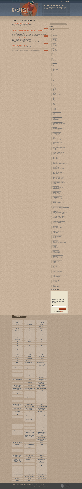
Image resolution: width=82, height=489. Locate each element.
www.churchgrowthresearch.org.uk (59, 272)
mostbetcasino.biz (29, 430)
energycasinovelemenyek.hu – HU (59, 152)
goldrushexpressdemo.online (58, 178)
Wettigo (54, 267)
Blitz (53, 124)
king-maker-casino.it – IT (57, 191)
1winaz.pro (54, 60)
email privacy (62, 311)
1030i (53, 44)
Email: (53, 305)
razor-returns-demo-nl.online (57, 235)
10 (29, 322)
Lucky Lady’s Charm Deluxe (57, 196)
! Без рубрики (29, 320)
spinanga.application (56, 252)
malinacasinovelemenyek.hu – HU (58, 202)
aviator (54, 104)
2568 (53, 70)
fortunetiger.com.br (56, 167)
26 (41, 339)
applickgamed (29, 352)
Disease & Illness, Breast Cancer (17, 389)
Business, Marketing (56, 133)
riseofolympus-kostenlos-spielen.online (59, 242)
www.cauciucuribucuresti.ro (57, 271)
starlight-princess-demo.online (58, 255)
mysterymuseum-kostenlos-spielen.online (60, 212)
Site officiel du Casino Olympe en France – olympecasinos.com (17, 460)
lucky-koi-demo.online (56, 197)
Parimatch (41, 442)
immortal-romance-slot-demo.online (59, 182)
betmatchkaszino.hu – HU (57, 115)
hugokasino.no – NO (56, 179)
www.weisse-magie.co (56, 280)
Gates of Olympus (56, 171)
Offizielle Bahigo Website (57, 222)
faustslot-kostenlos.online (57, 159)
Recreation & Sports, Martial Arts (58, 238)
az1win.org (54, 109)
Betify (54, 114)
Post (17, 446)
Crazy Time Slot (55, 144)
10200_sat (54, 39)
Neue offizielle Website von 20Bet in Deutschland (41, 433)
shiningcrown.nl (55, 247)
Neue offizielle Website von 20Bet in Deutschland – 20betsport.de (29, 436)
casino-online (55, 138)
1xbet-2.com (55, 61)
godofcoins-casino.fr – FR (57, 176)
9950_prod (54, 93)
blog (53, 125)
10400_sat (54, 46)
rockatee (27, 486)
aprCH (54, 99)
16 (41, 332)
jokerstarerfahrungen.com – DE (58, 187)
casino (54, 137)
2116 (53, 68)
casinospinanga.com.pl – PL (57, 142)
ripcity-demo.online (56, 241)
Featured (54, 161)
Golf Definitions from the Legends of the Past (25, 484)
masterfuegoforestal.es (57, 203)
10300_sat (54, 43)
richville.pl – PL (55, 240)
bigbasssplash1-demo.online (58, 122)
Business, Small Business (57, 134)
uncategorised (55, 263)
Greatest (20, 10)
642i (53, 79)
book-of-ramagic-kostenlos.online (58, 129)
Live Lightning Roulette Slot (57, 193)
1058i (53, 48)
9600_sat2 (54, 85)
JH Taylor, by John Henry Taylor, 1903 (21, 25)
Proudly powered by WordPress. (42, 486)
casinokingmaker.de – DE (57, 139)
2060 (53, 65)
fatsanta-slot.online (56, 158)
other (53, 223)
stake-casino (55, 253)
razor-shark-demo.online (57, 236)
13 (41, 330)
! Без (53, 31)
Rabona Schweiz (55, 232)
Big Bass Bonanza (56, 119)
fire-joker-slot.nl (55, 162)
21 (29, 337)
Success (36, 484)
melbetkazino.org (29, 427)
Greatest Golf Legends (27, 24)
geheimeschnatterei (56, 173)
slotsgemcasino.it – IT (56, 251)
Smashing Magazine (33, 486)
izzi (53, 184)
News (54, 218)
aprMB (54, 100)
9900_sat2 (17, 350)
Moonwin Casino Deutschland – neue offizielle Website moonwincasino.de (17, 432)
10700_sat (54, 49)
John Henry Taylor (56, 186)
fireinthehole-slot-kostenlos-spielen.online (60, 163)
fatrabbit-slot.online (56, 157)
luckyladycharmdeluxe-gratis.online (59, 199)
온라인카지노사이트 (56, 286)
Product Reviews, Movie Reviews (58, 231)
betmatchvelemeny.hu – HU (57, 117)
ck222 (54, 143)
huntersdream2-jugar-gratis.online (58, 181)
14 (17, 332)
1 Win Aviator (55, 35)
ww (53, 268)
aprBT (54, 98)
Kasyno (54, 189)
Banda (54, 110)
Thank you (42, 484)
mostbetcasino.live (56, 211)
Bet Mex (54, 113)
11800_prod (55, 50)
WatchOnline (55, 266)
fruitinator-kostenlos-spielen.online (58, 168)
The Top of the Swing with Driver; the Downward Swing (27, 30)
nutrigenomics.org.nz (41, 437)
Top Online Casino (56, 261)
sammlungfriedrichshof (56, 243)
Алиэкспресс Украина (42, 478)
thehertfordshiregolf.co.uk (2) (58, 258)
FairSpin (54, 154)
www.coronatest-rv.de (56, 273)
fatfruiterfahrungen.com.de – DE (17, 393)
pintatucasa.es (55, 226)
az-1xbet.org (55, 105)
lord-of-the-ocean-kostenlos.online (58, 194)
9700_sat (41, 347)
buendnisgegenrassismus (57, 132)
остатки (54, 285)
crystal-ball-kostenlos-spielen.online (41, 383)
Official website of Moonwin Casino (59, 221)
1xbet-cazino (55, 63)
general (54, 174)
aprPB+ (54, 103)
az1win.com (55, 108)
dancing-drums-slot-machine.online (59, 147)
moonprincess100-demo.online (58, 206)
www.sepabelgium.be (56, 276)
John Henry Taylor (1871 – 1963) (21, 45)
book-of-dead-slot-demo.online (58, 128)
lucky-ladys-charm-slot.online (58, 198)
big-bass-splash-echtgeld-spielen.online (59, 120)
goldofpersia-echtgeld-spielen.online (59, 177)
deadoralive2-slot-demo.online (58, 149)
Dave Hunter (55, 148)
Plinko (54, 228)
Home (62, 2)
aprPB (54, 102)
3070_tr (54, 74)
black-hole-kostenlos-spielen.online (59, 123)
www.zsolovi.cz (55, 281)
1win (53, 59)
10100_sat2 (55, 38)
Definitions (66, 2)
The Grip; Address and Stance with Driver (23, 38)
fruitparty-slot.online (56, 169)
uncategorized (55, 265)
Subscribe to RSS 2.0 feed (62, 486)
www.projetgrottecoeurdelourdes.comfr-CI (60, 275)
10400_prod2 (55, 45)
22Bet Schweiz (55, 69)
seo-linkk (54, 246)
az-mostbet (54, 107)
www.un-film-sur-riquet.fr (29, 476)
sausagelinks (55, 245)
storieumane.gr (55, 256)
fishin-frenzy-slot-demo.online (58, 166)
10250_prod (55, 40)
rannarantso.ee (55, 233)
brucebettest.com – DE (17, 373)
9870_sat (54, 90)
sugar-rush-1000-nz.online (57, 257)
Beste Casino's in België (57, 112)
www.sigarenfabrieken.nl (57, 277)
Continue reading (46, 28)
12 (29, 330)
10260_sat (54, 41)
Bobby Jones (55, 127)
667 (53, 80)
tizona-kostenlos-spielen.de (57, 260)
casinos (29, 379)
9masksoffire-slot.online (57, 94)
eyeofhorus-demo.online (57, 153)
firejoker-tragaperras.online (57, 164)
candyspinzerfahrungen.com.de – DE (30, 376)
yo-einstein (54, 282)
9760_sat (54, 89)
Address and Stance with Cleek (20, 23)
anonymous (55, 95)
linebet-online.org (56, 192)
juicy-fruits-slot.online (56, 188)
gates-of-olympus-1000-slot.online (58, 172)
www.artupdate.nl (56, 270)
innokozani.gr (55, 183)
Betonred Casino (55, 118)
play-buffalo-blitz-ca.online (57, 227)
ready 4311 (54, 237)
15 (29, 332)
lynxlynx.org (55, 201)
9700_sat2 (54, 88)
